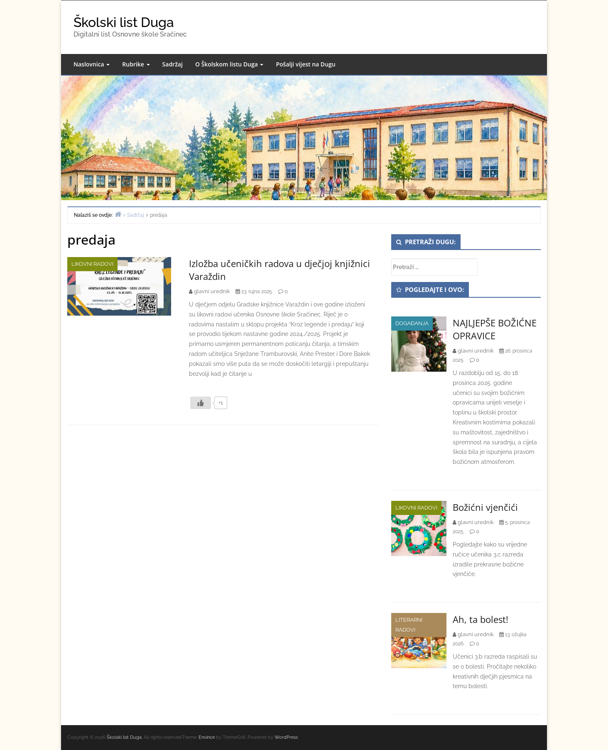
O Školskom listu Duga (229, 64)
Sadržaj (172, 64)
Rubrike (136, 64)
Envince (207, 737)
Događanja (412, 323)
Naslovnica (92, 64)
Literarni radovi (408, 625)
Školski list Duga (124, 22)
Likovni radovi (92, 264)
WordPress (286, 737)
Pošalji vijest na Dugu (305, 64)
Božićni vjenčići (485, 507)
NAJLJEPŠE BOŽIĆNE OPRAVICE (495, 329)
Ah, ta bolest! (480, 619)
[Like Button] (200, 403)
